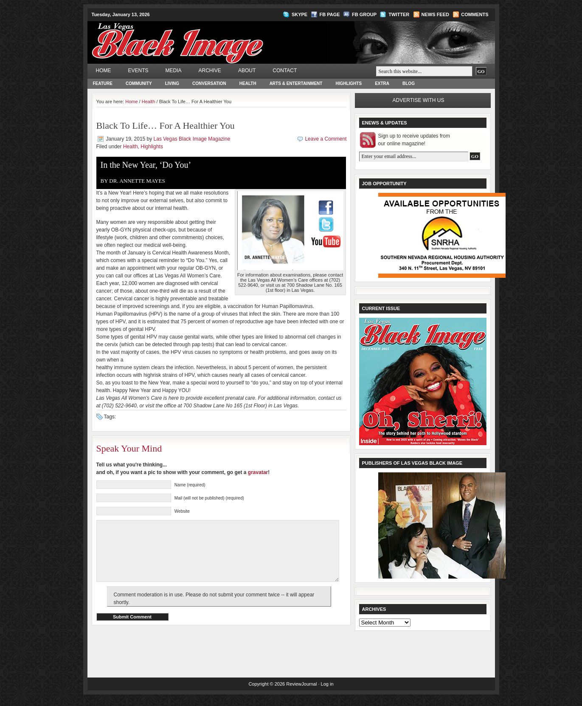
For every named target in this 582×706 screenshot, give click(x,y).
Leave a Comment (325, 139)
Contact (285, 70)
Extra (382, 83)
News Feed (435, 14)
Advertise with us (418, 100)
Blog (408, 83)
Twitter (398, 14)
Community (139, 83)
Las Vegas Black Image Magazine (211, 36)
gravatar (258, 472)
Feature (102, 83)
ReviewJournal (301, 691)
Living (172, 83)
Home (103, 70)
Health (247, 83)
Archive (210, 70)
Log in (327, 691)
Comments (474, 14)
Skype (299, 14)
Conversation (209, 83)
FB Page (330, 14)
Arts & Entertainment (296, 83)
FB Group (364, 14)
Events (138, 70)
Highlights (348, 83)
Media (174, 70)
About (247, 70)
